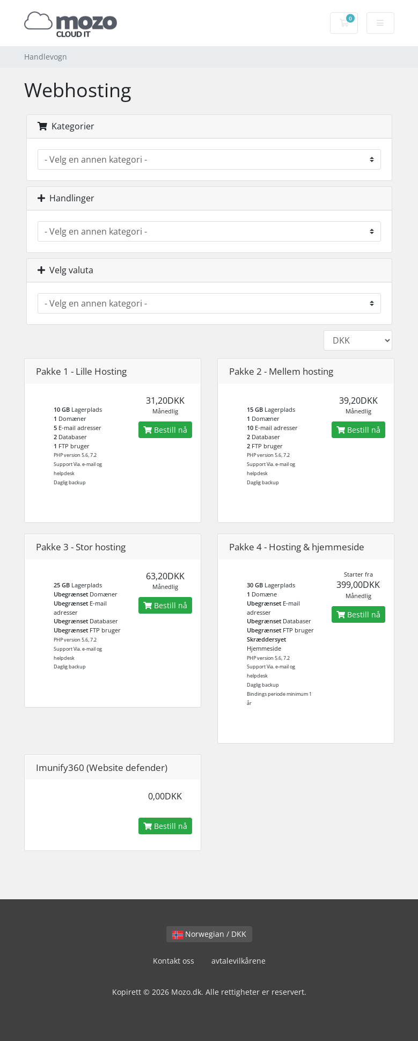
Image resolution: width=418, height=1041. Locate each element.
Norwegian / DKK (209, 934)
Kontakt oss (173, 961)
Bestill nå (165, 430)
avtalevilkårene (238, 961)
